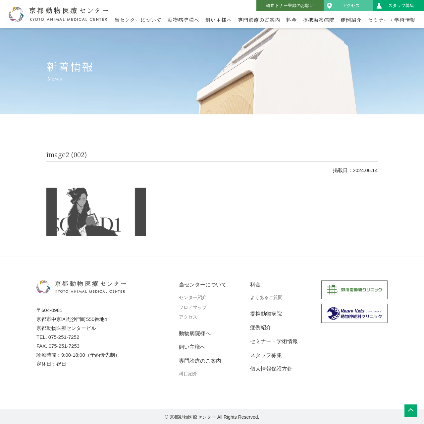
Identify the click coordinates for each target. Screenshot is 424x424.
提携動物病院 (319, 19)
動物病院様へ (183, 19)
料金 (291, 19)
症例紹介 (351, 19)
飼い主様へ (218, 19)
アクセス (351, 5)
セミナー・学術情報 (391, 19)
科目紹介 (188, 373)
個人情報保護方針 (271, 369)
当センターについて (138, 19)
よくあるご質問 (266, 297)
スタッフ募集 (401, 5)
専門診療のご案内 (259, 19)
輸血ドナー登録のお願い (290, 5)
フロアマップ (193, 307)
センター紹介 (193, 297)
